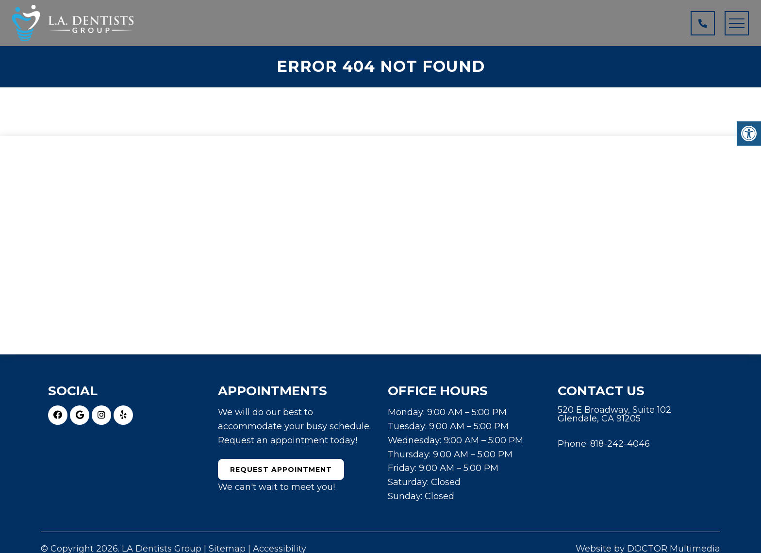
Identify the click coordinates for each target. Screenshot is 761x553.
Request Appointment (281, 469)
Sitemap (227, 548)
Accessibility (279, 548)
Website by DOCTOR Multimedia (648, 548)
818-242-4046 (620, 443)
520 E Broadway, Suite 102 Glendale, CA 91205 (614, 414)
